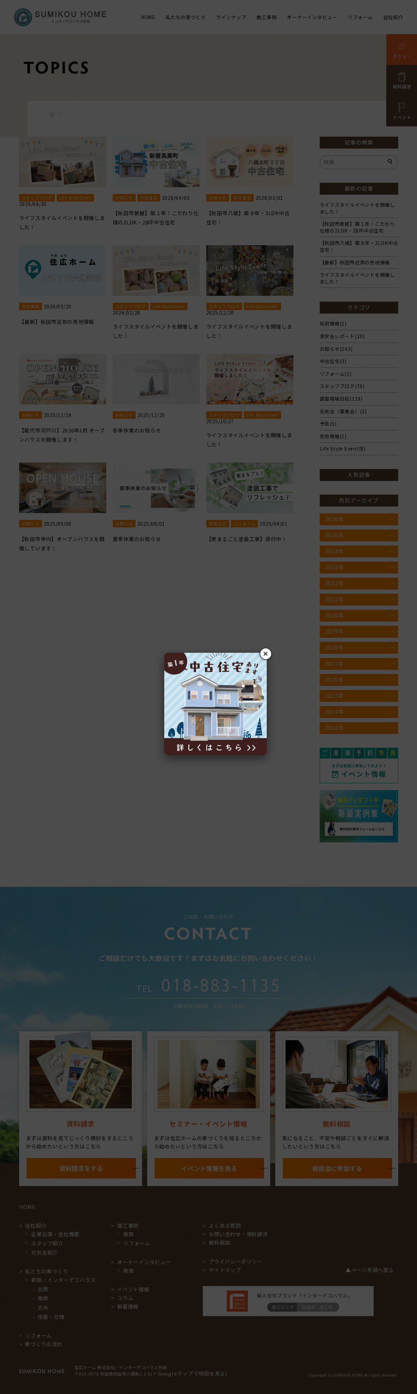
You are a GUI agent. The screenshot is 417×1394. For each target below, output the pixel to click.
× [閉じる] (265, 653)
